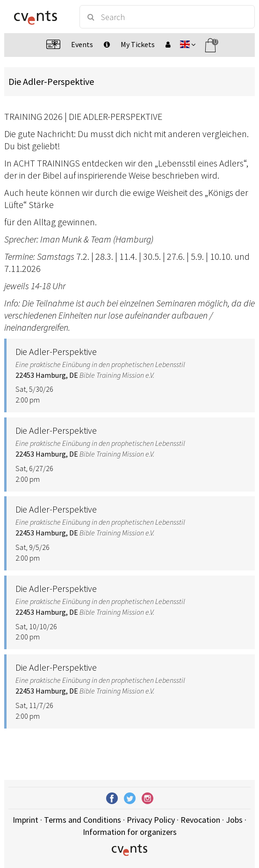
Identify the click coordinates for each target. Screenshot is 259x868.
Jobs (234, 819)
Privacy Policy (151, 819)
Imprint (25, 819)
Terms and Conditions (82, 819)
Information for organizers (130, 831)
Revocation (200, 819)
